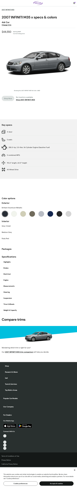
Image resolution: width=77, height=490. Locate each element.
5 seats (9, 139)
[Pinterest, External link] (4, 448)
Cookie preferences (20, 484)
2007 (8, 10)
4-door (9, 132)
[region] (38, 478)
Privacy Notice (6, 460)
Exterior (6, 203)
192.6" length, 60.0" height (17, 163)
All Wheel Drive (12, 169)
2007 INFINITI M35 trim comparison (19, 352)
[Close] (74, 470)
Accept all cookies (56, 484)
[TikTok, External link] (4, 435)
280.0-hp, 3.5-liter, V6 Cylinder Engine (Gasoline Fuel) (29, 147)
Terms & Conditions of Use (10, 456)
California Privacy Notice (10, 464)
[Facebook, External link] (4, 439)
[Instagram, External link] (4, 445)
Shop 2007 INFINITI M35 (25, 100)
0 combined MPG (13, 155)
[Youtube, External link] (4, 442)
